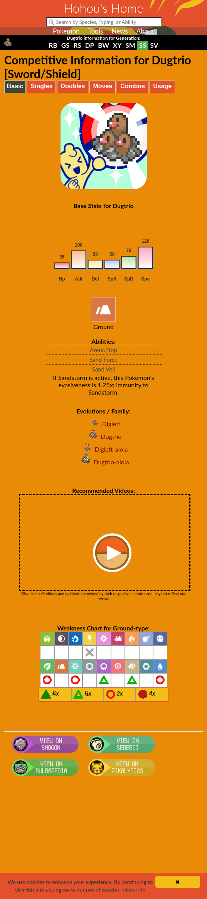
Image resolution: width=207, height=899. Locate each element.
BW (103, 45)
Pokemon (66, 31)
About (145, 31)
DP (89, 45)
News (119, 31)
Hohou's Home (103, 7)
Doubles (73, 86)
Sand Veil (103, 369)
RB (53, 45)
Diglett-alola (103, 449)
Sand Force (103, 359)
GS (65, 45)
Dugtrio (104, 436)
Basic (15, 86)
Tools (95, 31)
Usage (162, 86)
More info (133, 890)
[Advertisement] (103, 841)
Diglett (103, 423)
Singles (41, 86)
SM (130, 45)
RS (77, 45)
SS (142, 45)
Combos (132, 86)
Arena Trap (103, 349)
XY (117, 45)
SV (154, 45)
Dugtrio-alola (103, 461)
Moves (102, 86)
